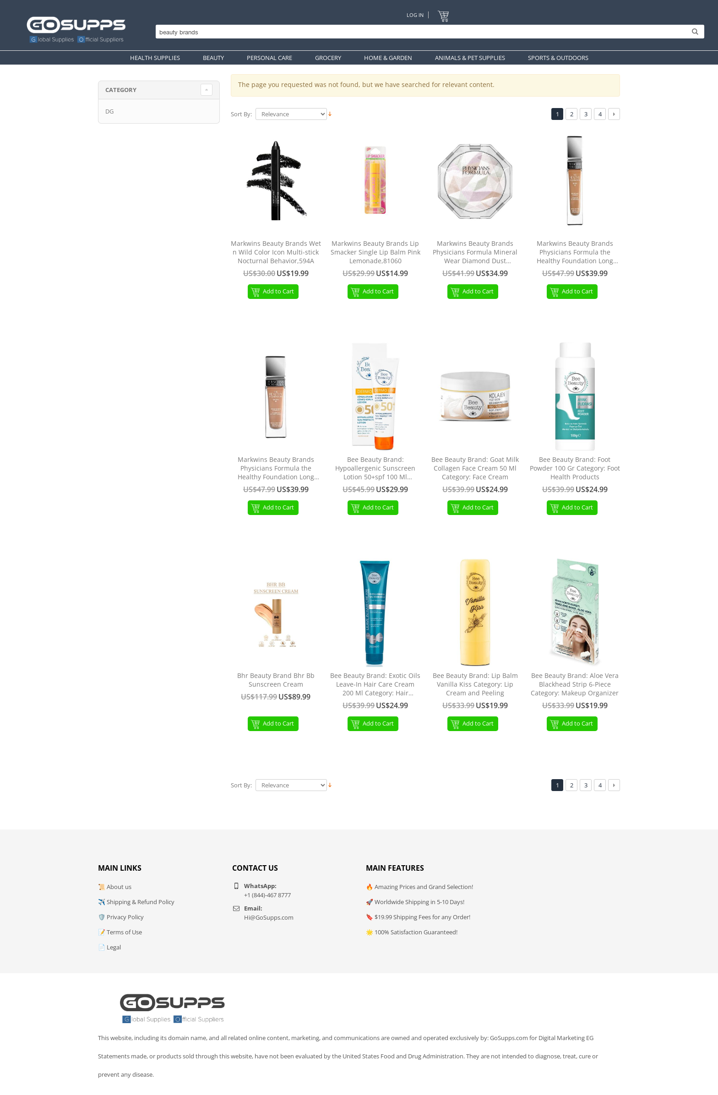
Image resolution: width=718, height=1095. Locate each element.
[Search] (428, 32)
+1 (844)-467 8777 (267, 895)
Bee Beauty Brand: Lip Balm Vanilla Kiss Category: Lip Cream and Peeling (475, 684)
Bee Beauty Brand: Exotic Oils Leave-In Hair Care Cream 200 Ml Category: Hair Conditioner (375, 685)
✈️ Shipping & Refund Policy (136, 902)
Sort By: (241, 114)
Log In (415, 14)
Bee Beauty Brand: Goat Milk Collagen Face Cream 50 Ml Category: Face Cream (475, 468)
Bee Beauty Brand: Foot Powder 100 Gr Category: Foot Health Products (575, 468)
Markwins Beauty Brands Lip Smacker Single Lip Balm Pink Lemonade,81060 (375, 252)
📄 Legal (109, 947)
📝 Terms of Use (120, 932)
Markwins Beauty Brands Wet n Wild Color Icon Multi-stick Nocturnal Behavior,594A (276, 252)
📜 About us (114, 887)
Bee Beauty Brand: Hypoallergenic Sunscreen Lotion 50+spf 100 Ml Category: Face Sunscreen (375, 468)
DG (109, 111)
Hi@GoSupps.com (269, 917)
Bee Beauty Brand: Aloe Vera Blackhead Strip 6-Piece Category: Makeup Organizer (575, 684)
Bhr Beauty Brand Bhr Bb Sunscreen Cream (276, 680)
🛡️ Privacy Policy (121, 917)
